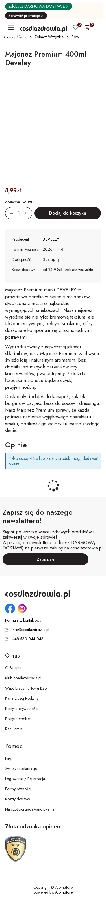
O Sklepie (13, 668)
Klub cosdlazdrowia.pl (23, 678)
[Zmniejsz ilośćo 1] (9, 213)
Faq (8, 758)
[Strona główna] (15, 37)
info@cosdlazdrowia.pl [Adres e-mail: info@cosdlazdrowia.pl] (30, 629)
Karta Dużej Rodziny (21, 698)
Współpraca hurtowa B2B (26, 688)
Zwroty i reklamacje (21, 768)
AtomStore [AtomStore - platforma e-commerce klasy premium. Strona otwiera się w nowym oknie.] (64, 892)
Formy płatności (18, 789)
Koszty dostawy (17, 799)
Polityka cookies (18, 719)
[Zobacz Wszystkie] (49, 37)
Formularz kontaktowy (23, 620)
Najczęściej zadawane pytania (30, 809)
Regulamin (13, 729)
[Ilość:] (18, 213)
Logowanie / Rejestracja (25, 779)
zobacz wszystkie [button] (79, 269)
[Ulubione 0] (75, 28)
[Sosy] (76, 37)
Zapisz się (46, 559)
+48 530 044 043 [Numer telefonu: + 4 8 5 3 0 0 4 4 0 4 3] (28, 639)
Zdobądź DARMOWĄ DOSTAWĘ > (38, 6)
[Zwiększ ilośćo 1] (28, 213)
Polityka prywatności (21, 708)
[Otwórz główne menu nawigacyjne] (12, 27)
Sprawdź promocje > (26, 15)
